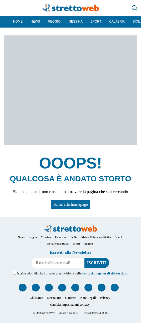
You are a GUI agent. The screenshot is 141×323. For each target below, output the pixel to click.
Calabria (117, 21)
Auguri (88, 243)
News (35, 21)
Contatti (71, 298)
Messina (75, 21)
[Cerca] (134, 8)
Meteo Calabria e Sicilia (96, 237)
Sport (95, 21)
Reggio (54, 21)
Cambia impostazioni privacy (70, 304)
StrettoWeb (48, 312)
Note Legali (88, 298)
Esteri (76, 243)
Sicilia (73, 237)
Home (18, 21)
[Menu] (6, 8)
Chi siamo (36, 298)
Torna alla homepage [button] (70, 204)
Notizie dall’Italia (58, 243)
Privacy (105, 298)
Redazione (54, 298)
